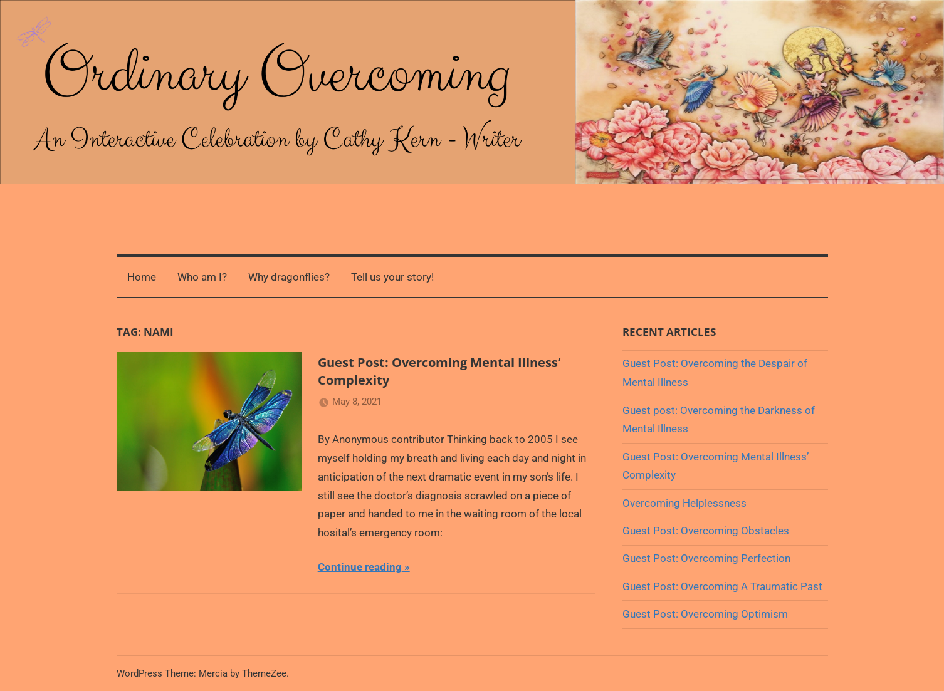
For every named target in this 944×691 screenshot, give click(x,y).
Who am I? (202, 277)
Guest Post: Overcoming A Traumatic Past (722, 586)
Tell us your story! (392, 277)
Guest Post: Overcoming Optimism (705, 614)
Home (141, 277)
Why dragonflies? (289, 277)
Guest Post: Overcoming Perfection (706, 558)
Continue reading (360, 567)
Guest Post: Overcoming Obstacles (705, 530)
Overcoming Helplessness (684, 503)
